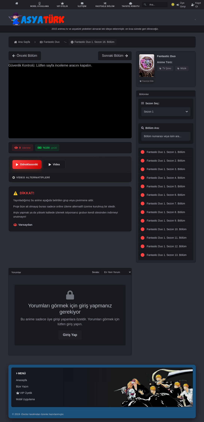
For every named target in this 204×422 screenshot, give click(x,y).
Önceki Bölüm (24, 55)
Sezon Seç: (150, 103)
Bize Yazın (22, 386)
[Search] (155, 5)
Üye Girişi (181, 5)
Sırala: (95, 272)
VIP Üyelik (24, 392)
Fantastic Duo (166, 56)
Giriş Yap (70, 335)
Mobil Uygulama (25, 399)
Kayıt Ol (196, 5)
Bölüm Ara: (150, 127)
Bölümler (144, 94)
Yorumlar (16, 272)
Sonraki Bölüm (115, 55)
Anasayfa (21, 380)
